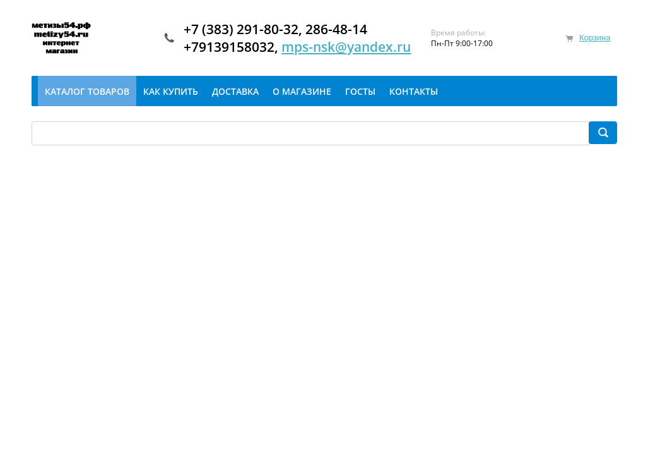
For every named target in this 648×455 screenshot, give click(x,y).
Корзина (595, 37)
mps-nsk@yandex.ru (346, 47)
